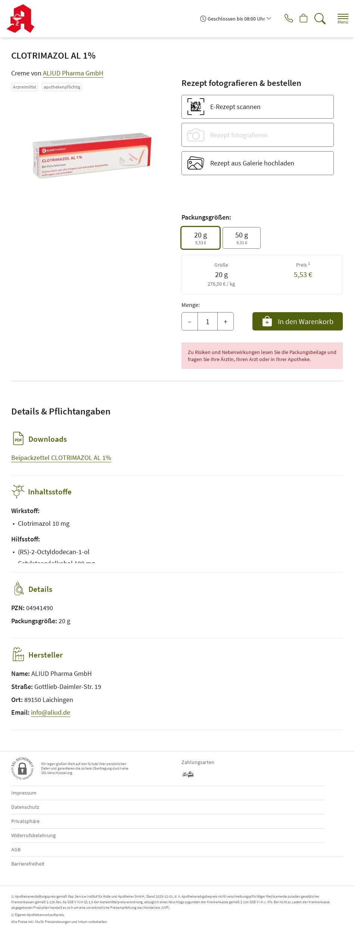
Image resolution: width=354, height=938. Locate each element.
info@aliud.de (50, 712)
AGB (16, 849)
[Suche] (318, 18)
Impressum (24, 792)
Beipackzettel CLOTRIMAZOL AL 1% (61, 457)
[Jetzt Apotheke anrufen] (283, 18)
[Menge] (208, 321)
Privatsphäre (25, 821)
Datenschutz (25, 807)
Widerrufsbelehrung (33, 835)
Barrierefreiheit (27, 863)
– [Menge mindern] (190, 321)
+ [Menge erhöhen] (225, 321)
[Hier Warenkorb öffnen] (301, 18)
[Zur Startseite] (23, 19)
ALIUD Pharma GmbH (73, 73)
